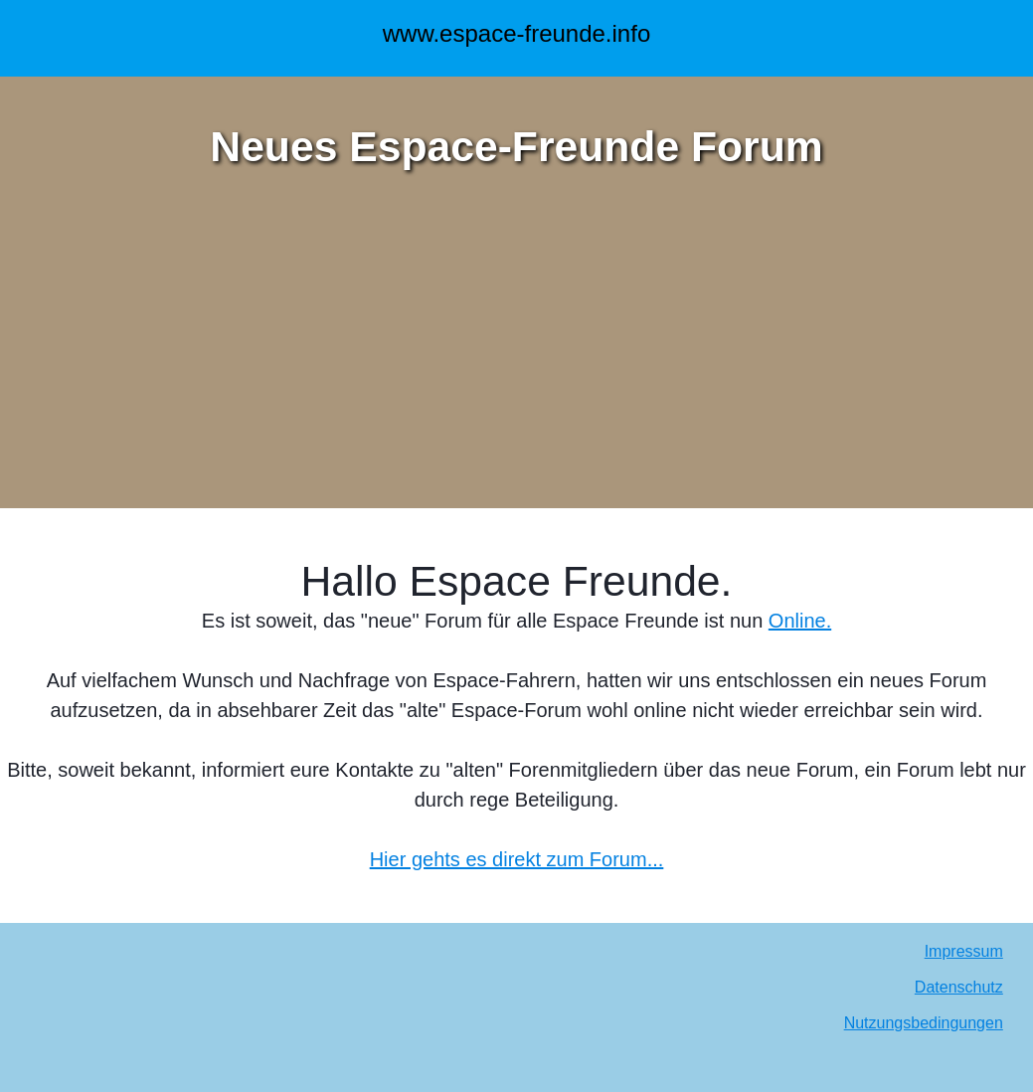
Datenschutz (959, 987)
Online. (800, 621)
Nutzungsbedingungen (923, 1022)
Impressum (964, 951)
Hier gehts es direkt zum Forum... (517, 859)
